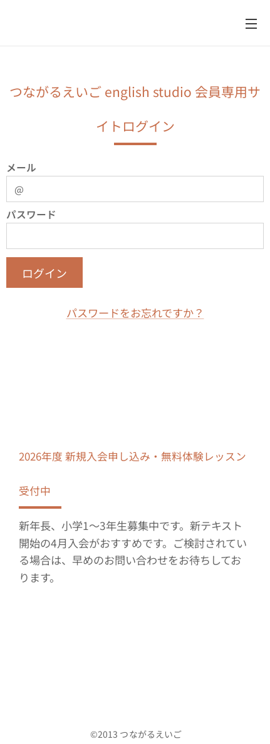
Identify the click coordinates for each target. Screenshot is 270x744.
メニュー (251, 23)
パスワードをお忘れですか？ (135, 312)
